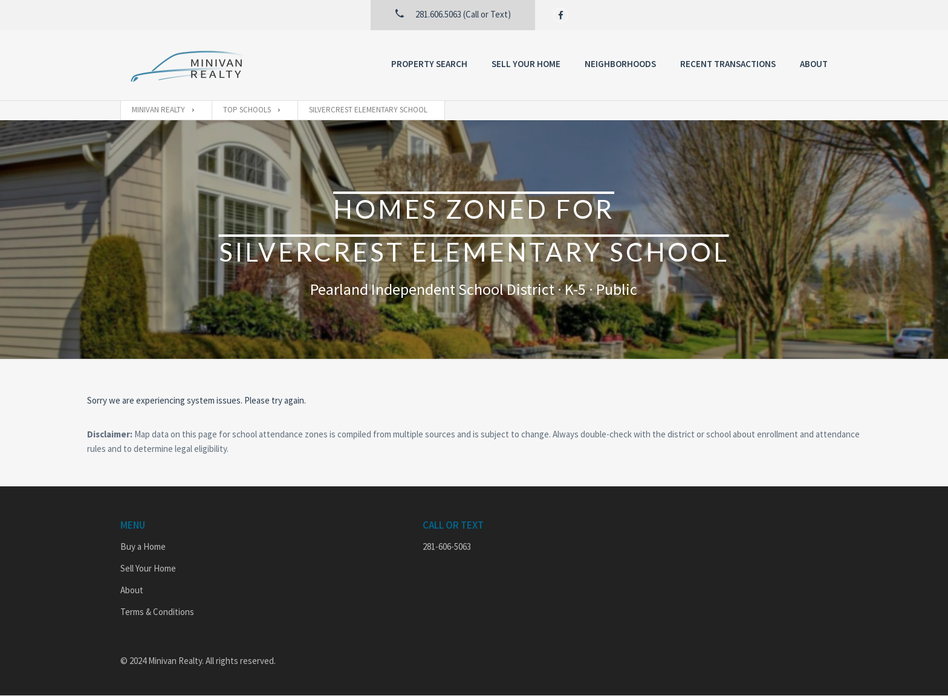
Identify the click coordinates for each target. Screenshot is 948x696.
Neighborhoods (620, 63)
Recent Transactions (728, 63)
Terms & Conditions (157, 611)
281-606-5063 (447, 546)
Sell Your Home (526, 63)
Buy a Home (143, 546)
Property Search (429, 63)
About (814, 63)
